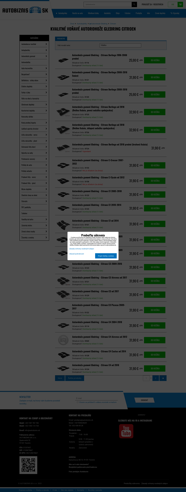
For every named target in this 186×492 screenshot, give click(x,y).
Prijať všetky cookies (106, 256)
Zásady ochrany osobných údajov (81, 249)
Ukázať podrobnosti (76, 254)
